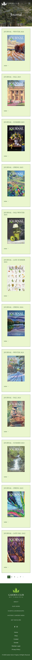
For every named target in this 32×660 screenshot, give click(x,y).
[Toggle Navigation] (30, 3)
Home (16, 632)
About (16, 602)
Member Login (16, 646)
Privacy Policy (16, 649)
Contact (16, 639)
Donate (16, 642)
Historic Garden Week (16, 615)
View (5, 65)
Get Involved (16, 620)
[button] (14, 627)
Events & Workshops (16, 611)
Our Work (16, 606)
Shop (16, 636)
